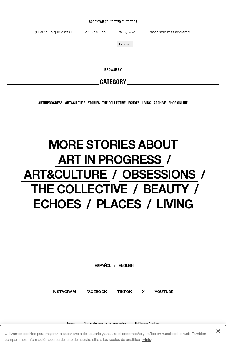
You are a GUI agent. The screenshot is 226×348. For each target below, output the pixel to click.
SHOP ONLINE (178, 103)
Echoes (133, 103)
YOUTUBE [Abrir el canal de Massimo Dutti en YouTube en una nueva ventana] (164, 291)
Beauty (165, 189)
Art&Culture (75, 103)
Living (146, 103)
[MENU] (207, 32)
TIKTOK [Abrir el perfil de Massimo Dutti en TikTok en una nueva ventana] (124, 291)
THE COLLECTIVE (79, 189)
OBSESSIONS (158, 174)
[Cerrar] (218, 332)
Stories (94, 103)
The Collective (114, 103)
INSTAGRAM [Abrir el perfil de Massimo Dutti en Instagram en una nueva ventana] (64, 291)
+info (146, 341)
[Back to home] (19, 34)
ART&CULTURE (65, 174)
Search (71, 323)
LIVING (174, 204)
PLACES (118, 204)
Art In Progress (109, 159)
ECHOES (57, 204)
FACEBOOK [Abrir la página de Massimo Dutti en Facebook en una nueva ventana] (96, 291)
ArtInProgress (50, 103)
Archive (160, 103)
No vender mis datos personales (105, 323)
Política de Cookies (147, 323)
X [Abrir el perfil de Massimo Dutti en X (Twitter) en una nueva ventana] (143, 291)
